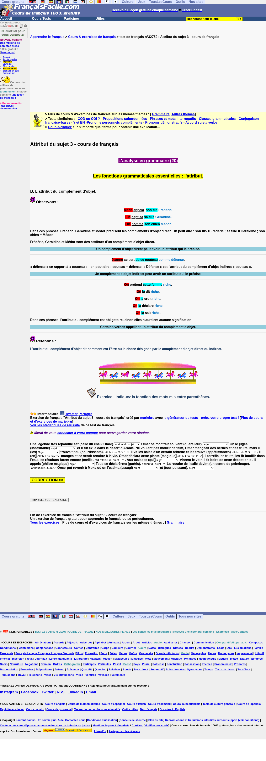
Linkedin (75, 692)
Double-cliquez (60, 127)
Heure (212, 653)
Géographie (198, 653)
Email (91, 692)
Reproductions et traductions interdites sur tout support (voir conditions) (212, 720)
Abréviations (43, 642)
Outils (170, 616)
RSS (60, 692)
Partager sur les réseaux (124, 731)
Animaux (114, 642)
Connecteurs (63, 647)
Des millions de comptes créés (11, 42)
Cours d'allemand (159, 703)
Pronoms (240, 664)
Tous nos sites (189, 616)
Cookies (137, 725)
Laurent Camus (26, 720)
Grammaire (161, 114)
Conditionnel (8, 647)
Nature (244, 658)
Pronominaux (223, 664)
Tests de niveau (225, 669)
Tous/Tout (244, 669)
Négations (31, 664)
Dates (152, 647)
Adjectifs (72, 642)
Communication (204, 642)
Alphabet (100, 642)
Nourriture (16, 664)
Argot (136, 642)
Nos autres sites (9, 108)
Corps (105, 647)
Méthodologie (207, 658)
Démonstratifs (206, 647)
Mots (148, 658)
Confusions (26, 647)
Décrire (189, 647)
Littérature (80, 658)
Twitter (48, 692)
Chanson (185, 642)
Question (100, 669)
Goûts (133, 653)
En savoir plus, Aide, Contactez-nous (61, 720)
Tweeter (71, 414)
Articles (147, 642)
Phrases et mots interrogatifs (173, 118)
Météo (234, 658)
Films (79, 653)
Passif (117, 664)
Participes (89, 664)
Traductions (7, 674)
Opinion (46, 664)
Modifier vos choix (156, 725)
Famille (258, 647)
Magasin (95, 658)
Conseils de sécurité (132, 720)
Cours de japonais (249, 703)
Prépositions (44, 669)
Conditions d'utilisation (102, 720)
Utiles (100, 18)
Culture (118, 616)
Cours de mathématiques (84, 703)
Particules (104, 664)
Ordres (57, 664)
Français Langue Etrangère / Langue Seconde (44, 653)
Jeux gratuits (7, 106)
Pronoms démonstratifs (164, 122)
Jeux (131, 616)
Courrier (130, 647)
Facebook (29, 692)
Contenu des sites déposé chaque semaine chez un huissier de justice (45, 725)
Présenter (73, 669)
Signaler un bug (11, 71)
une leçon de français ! (12, 96)
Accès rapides (10, 59)
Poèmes (207, 664)
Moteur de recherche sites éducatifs (97, 709)
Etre (229, 647)
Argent (126, 642)
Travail (22, 674)
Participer (71, 18)
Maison (107, 658)
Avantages (7, 52)
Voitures (90, 674)
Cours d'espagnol (113, 703)
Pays (136, 664)
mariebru (147, 417)
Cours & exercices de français (92, 37)
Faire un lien (9, 73)
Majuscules (122, 658)
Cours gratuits (13, 616)
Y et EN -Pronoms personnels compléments (107, 122)
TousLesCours (150, 616)
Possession (192, 664)
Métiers (223, 658)
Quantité (86, 669)
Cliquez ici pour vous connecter (13, 32)
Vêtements (118, 674)
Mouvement (161, 658)
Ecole (220, 647)
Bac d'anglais (148, 709)
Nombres (257, 658)
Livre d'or (7, 64)
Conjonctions (44, 647)
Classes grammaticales (217, 118)
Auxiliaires (171, 642)
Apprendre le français (47, 37)
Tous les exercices (44, 522)
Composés (256, 642)
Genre (123, 653)
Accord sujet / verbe (201, 122)
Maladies (137, 658)
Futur (103, 653)
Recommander (10, 68)
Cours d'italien (136, 703)
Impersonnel (244, 653)
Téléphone (35, 674)
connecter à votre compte (77, 433)
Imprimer (7, 62)
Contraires (92, 647)
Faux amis (6, 653)
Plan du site (9, 66)
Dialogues (164, 647)
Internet (5, 658)
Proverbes (27, 669)
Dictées (178, 647)
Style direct (141, 669)
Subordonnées (175, 669)
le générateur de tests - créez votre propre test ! (201, 417)
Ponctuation (174, 664)
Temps (208, 669)
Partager (85, 414)
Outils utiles (130, 709)
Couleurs (117, 647)
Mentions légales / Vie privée (111, 725)
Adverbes (86, 642)
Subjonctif (157, 669)
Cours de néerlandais (186, 703)
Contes (78, 647)
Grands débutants (167, 653)
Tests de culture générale (219, 703)
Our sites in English (172, 709)
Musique (176, 658)
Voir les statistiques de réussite (55, 425)
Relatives (115, 669)
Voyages (103, 674)
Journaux (41, 658)
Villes (79, 674)
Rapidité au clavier (12, 709)
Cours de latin (35, 709)
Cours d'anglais (55, 703)
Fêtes (113, 653)
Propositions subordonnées (125, 118)
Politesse (158, 664)
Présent (59, 669)
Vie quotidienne (64, 674)
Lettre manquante (60, 658)
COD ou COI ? (89, 118)
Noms (3, 664)
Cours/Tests (41, 18)
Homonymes (226, 653)
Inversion (18, 658)
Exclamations (242, 647)
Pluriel (146, 664)
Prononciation (9, 669)
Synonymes (194, 669)
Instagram (9, 692)
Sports (127, 669)
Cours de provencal (58, 709)
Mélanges (190, 658)
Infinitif (259, 653)
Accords (58, 642)
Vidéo (48, 674)
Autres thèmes (183, 114)
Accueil (6, 18)
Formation (91, 653)
